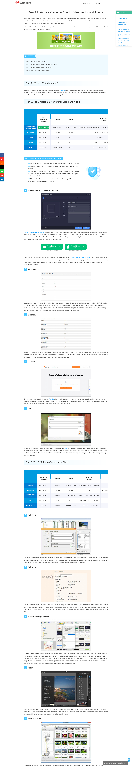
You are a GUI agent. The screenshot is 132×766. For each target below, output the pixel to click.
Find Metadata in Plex (123, 22)
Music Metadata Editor (123, 38)
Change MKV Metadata (124, 31)
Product (97, 3)
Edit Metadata (121, 12)
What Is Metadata (122, 15)
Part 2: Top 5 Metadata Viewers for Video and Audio (41, 64)
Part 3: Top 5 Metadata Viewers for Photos (39, 67)
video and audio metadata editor (80, 257)
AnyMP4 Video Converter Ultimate (34, 232)
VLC (66, 448)
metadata (62, 90)
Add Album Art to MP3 (123, 27)
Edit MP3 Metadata (123, 43)
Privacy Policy (119, 763)
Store (106, 3)
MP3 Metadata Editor (123, 40)
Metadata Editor (122, 24)
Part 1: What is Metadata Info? (35, 61)
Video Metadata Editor (123, 29)
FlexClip (51, 399)
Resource (86, 3)
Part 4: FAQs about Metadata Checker (37, 70)
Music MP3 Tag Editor (123, 45)
